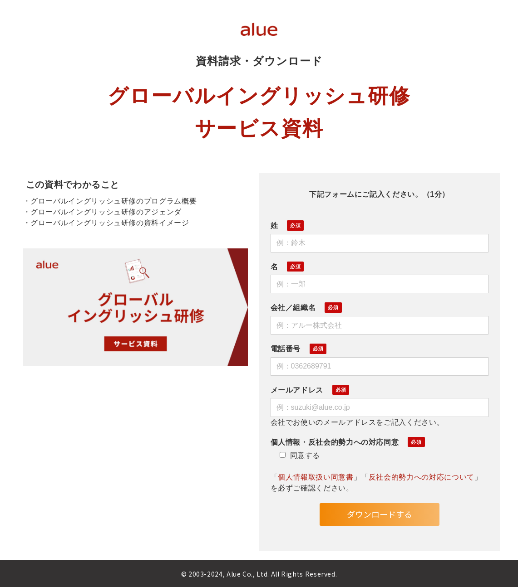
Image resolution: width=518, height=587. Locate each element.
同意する (300, 455)
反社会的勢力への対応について (421, 477)
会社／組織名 (293, 307)
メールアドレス (297, 390)
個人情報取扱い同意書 (315, 477)
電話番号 (286, 349)
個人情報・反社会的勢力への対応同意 (335, 442)
